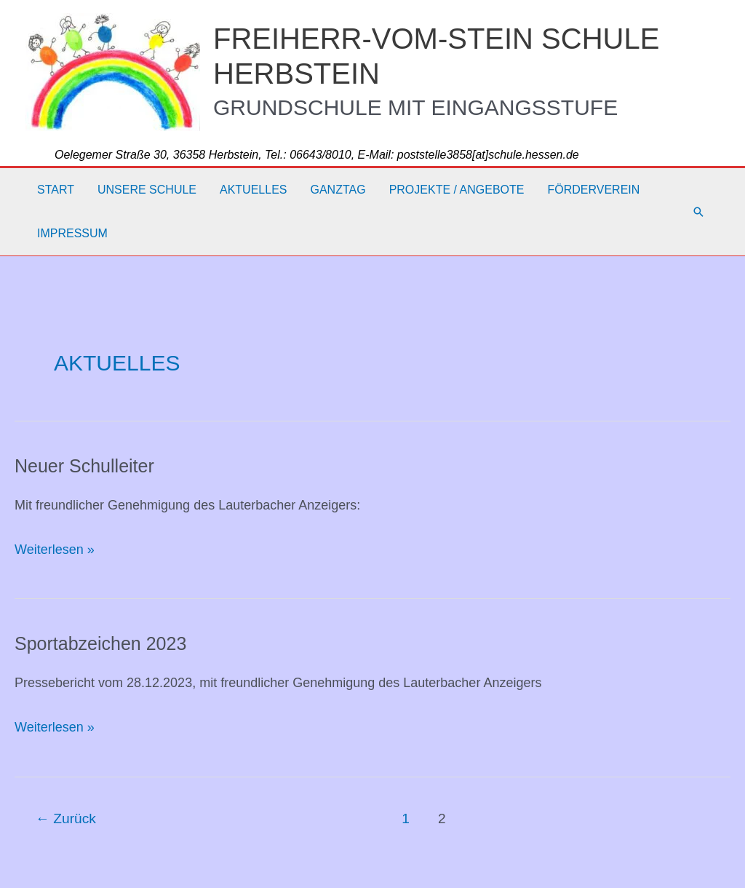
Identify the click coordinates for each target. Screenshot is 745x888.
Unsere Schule (146, 189)
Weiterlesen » (55, 550)
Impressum (72, 233)
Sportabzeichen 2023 (100, 643)
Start (55, 189)
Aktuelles (253, 189)
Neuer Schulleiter (84, 466)
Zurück (66, 818)
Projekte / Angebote (457, 189)
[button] (698, 211)
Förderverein (593, 189)
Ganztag (337, 189)
